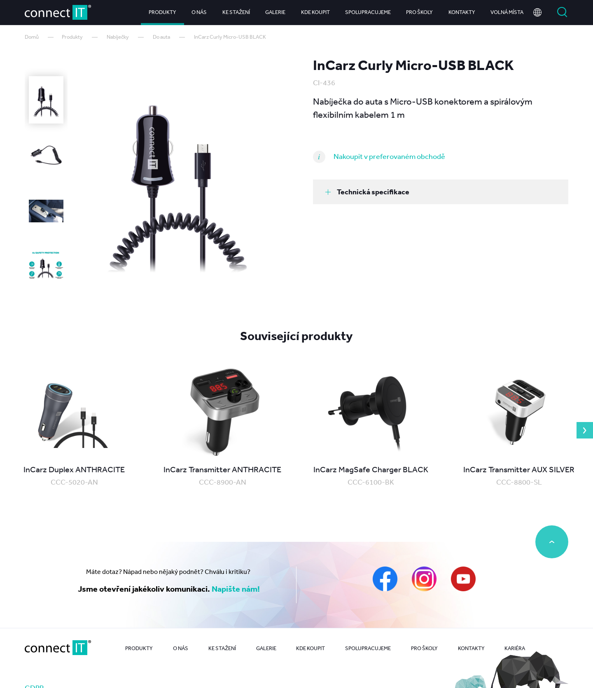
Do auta (161, 36)
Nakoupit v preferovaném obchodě (389, 156)
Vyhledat (562, 12)
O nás (199, 12)
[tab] (440, 192)
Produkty (162, 12)
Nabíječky (118, 36)
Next (585, 430)
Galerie (275, 12)
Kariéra (514, 648)
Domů (32, 36)
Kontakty (461, 12)
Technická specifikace (367, 191)
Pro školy (419, 12)
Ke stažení (236, 12)
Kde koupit (315, 12)
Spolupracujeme (368, 12)
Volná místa (506, 12)
